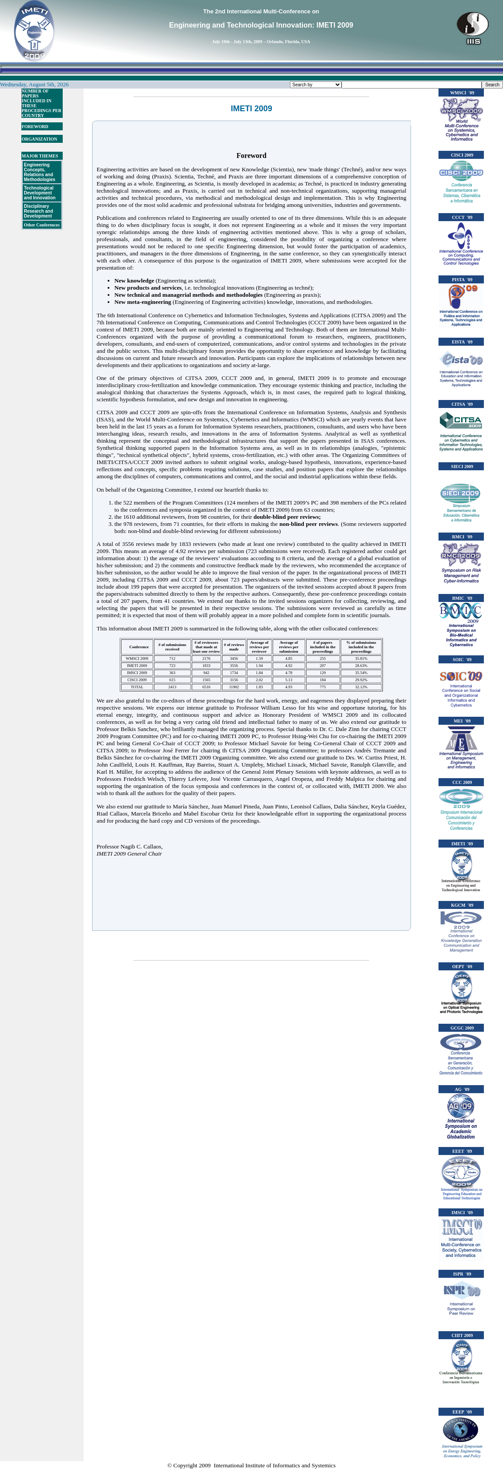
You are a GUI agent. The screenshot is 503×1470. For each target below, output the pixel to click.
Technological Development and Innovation (40, 193)
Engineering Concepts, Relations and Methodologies (40, 172)
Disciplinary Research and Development (38, 211)
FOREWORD (35, 126)
